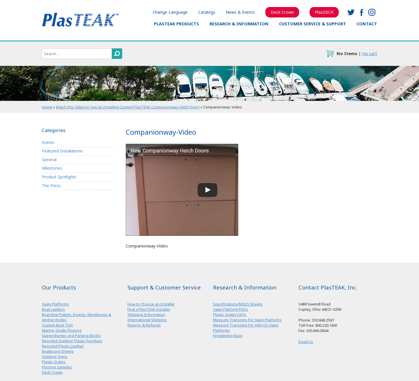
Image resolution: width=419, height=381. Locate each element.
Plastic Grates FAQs (229, 314)
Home (47, 107)
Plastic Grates (53, 361)
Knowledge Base (228, 335)
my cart (369, 53)
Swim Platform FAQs (230, 309)
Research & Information (239, 24)
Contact (366, 24)
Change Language (170, 12)
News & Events (240, 12)
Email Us (306, 341)
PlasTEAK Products (176, 24)
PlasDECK (324, 12)
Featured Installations (62, 151)
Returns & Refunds (144, 325)
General (49, 159)
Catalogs (206, 12)
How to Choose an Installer (151, 304)
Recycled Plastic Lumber (63, 346)
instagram (372, 12)
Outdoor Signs (55, 356)
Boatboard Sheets (58, 351)
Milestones (52, 168)
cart (329, 53)
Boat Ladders (53, 309)
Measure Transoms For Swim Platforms (247, 319)
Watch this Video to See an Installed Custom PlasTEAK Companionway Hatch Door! (128, 107)
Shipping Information (146, 314)
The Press (51, 185)
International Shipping (147, 319)
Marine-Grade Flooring (61, 330)
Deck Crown (282, 12)
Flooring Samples (57, 367)
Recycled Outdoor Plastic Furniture (72, 340)
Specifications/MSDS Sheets (238, 304)
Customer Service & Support (312, 24)
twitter (351, 12)
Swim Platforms (55, 304)
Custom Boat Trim (57, 325)
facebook (361, 12)
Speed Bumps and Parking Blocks (71, 335)
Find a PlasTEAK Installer (149, 309)
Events (48, 142)
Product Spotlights (59, 177)
